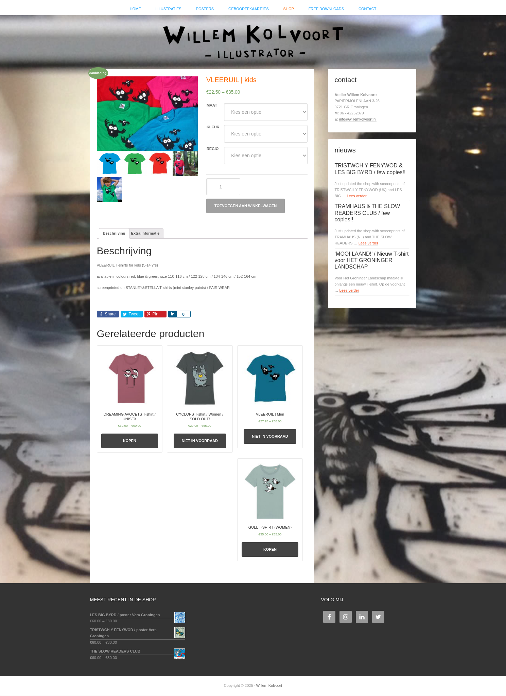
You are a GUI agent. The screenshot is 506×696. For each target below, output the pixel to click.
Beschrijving (114, 234)
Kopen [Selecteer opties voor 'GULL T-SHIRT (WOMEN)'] (270, 550)
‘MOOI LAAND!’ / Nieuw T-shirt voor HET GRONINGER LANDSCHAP (372, 260)
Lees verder (357, 196)
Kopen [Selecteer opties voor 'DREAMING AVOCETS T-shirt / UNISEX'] (129, 441)
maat (212, 106)
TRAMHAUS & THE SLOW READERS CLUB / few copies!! (367, 213)
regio (213, 149)
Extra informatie (145, 234)
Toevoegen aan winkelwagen (245, 206)
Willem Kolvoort (253, 39)
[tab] (114, 234)
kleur (213, 128)
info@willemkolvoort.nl (358, 119)
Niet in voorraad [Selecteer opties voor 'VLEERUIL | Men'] (270, 437)
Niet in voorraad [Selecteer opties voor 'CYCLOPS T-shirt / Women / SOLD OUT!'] (200, 441)
